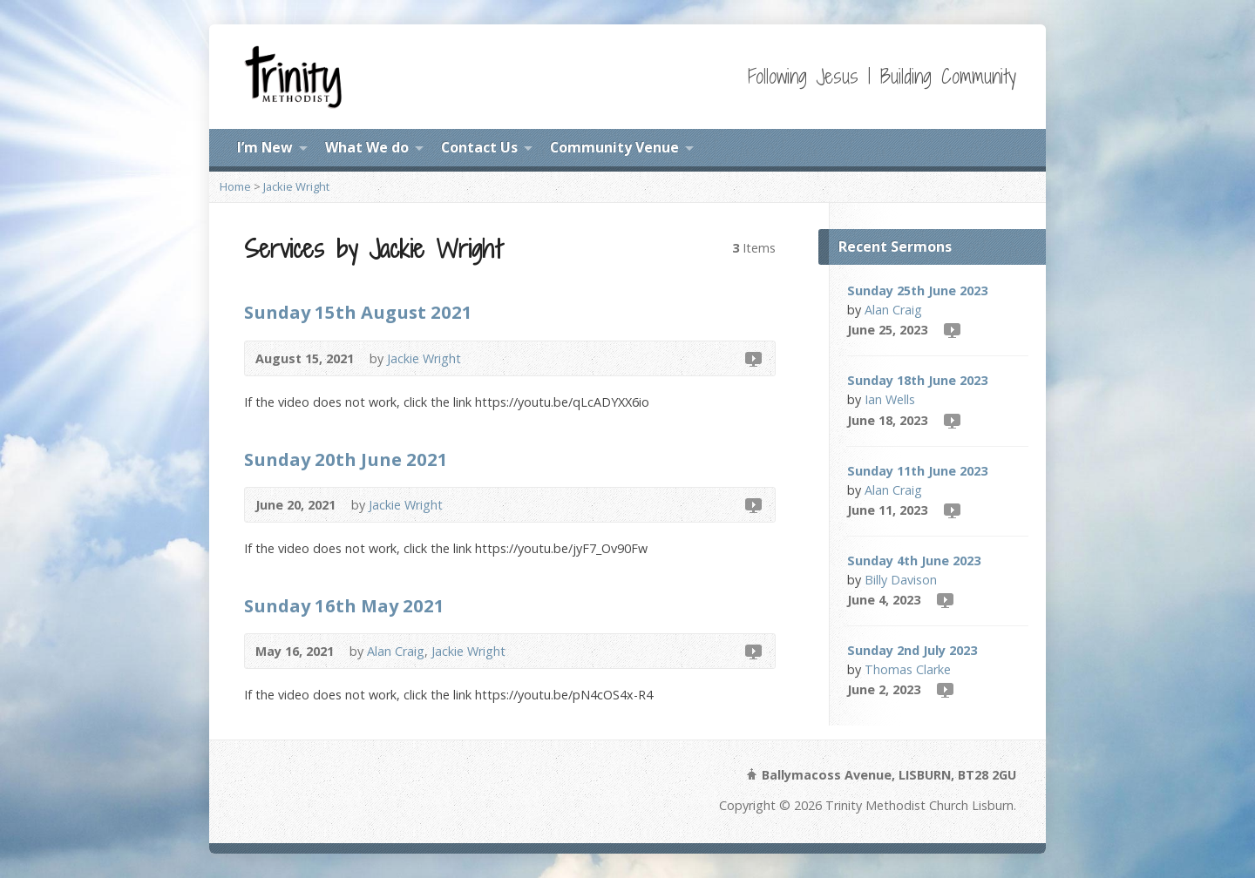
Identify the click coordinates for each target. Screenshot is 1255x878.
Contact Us (479, 147)
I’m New (265, 147)
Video (753, 358)
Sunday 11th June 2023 (917, 471)
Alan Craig (395, 651)
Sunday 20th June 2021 (346, 459)
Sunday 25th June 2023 (917, 290)
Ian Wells (890, 399)
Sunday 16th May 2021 (344, 605)
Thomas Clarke (908, 669)
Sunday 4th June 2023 (913, 560)
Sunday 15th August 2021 (358, 312)
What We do (367, 147)
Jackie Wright (296, 186)
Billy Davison (901, 579)
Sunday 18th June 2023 (917, 380)
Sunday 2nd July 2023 (912, 650)
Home (235, 186)
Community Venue (614, 147)
